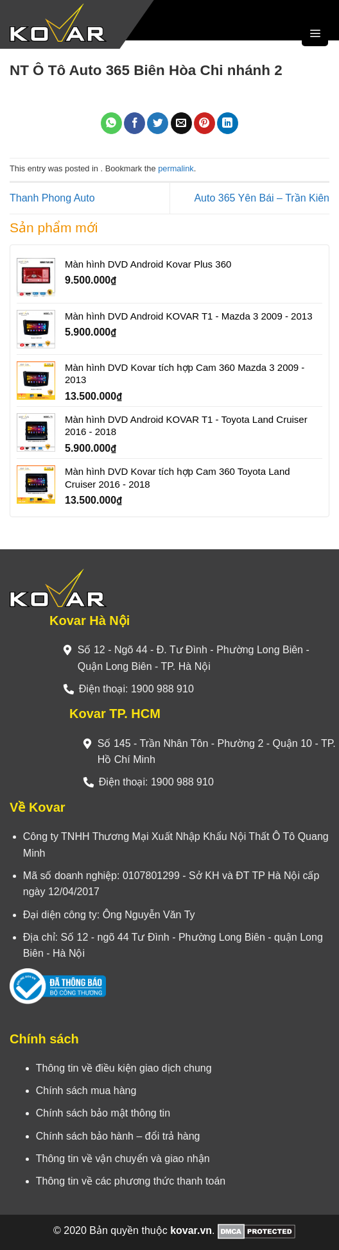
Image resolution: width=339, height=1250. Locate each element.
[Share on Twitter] (157, 123)
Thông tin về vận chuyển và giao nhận (123, 1158)
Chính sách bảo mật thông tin (103, 1113)
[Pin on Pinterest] (204, 123)
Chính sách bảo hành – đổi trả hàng (118, 1136)
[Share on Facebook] (134, 123)
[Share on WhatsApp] (111, 123)
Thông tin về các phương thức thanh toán (130, 1181)
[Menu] (315, 33)
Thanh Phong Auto (52, 198)
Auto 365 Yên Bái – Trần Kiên (261, 198)
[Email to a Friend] (181, 123)
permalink (175, 168)
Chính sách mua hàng (86, 1090)
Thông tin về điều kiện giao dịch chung (124, 1068)
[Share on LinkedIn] (227, 123)
